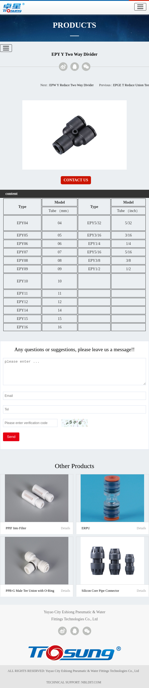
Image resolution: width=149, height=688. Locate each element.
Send (11, 437)
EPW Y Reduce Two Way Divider (71, 85)
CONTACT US (75, 180)
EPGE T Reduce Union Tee (131, 85)
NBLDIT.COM (92, 682)
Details (65, 528)
